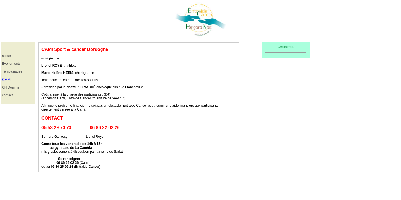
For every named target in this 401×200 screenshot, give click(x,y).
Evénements (11, 64)
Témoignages (12, 71)
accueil (7, 56)
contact (7, 95)
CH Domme (10, 87)
